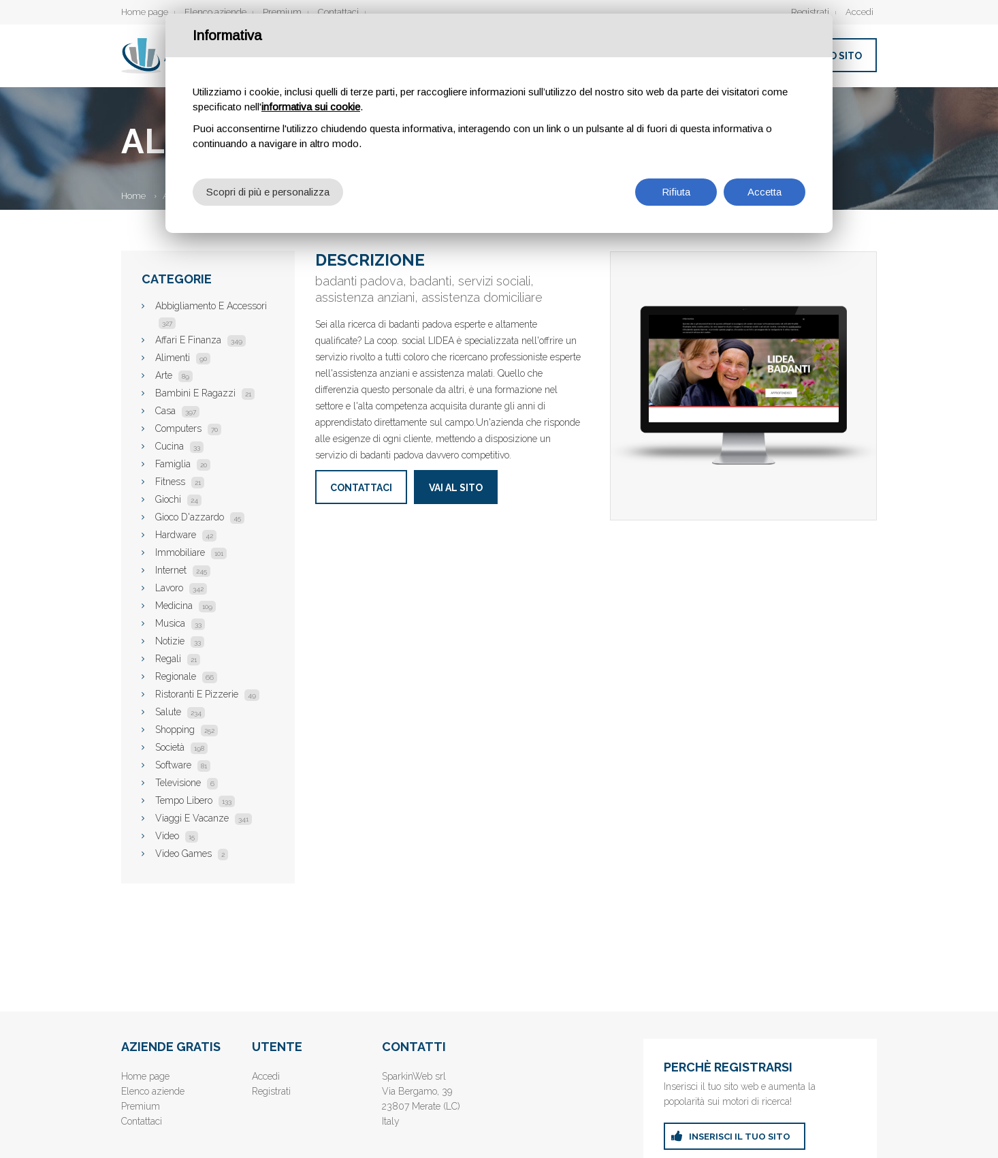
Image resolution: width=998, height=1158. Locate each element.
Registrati (810, 12)
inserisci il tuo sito (739, 1136)
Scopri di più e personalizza (267, 192)
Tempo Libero (195, 800)
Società (181, 747)
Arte (174, 375)
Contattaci (338, 12)
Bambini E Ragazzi (205, 393)
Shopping (186, 729)
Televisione (186, 782)
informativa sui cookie (310, 106)
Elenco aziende (215, 12)
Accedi (859, 12)
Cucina (179, 446)
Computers (188, 428)
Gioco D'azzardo (199, 517)
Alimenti (182, 357)
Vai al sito (456, 487)
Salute (180, 711)
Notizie (179, 641)
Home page (144, 12)
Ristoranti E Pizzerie (207, 694)
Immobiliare (191, 552)
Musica (180, 623)
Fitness (179, 481)
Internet (182, 570)
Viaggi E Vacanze (203, 818)
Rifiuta (676, 192)
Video (176, 835)
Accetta (764, 192)
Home (133, 196)
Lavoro (181, 587)
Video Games (191, 853)
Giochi (178, 499)
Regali (177, 658)
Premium (282, 12)
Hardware (185, 534)
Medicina (185, 605)
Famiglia (182, 463)
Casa (177, 410)
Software (182, 765)
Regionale (186, 676)
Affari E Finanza (200, 339)
